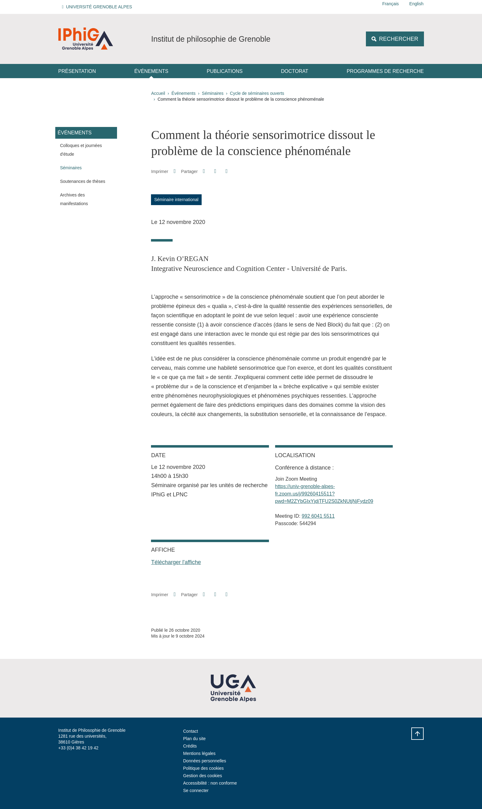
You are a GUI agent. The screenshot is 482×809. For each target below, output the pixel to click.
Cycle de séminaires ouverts (257, 93)
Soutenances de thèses (82, 181)
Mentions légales (199, 753)
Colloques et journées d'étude (81, 150)
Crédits (190, 746)
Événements (151, 71)
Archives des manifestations (74, 199)
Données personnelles (204, 760)
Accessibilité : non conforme (210, 783)
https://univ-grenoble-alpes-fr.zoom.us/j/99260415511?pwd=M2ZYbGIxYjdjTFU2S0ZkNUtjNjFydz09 (324, 494)
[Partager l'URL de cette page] (227, 171)
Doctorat (294, 71)
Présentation (77, 71)
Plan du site (194, 738)
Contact (190, 731)
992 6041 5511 (318, 516)
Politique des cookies (203, 768)
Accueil (158, 93)
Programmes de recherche (385, 71)
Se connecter (196, 790)
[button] (98, 7)
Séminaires (213, 93)
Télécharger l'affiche (176, 562)
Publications (225, 71)
